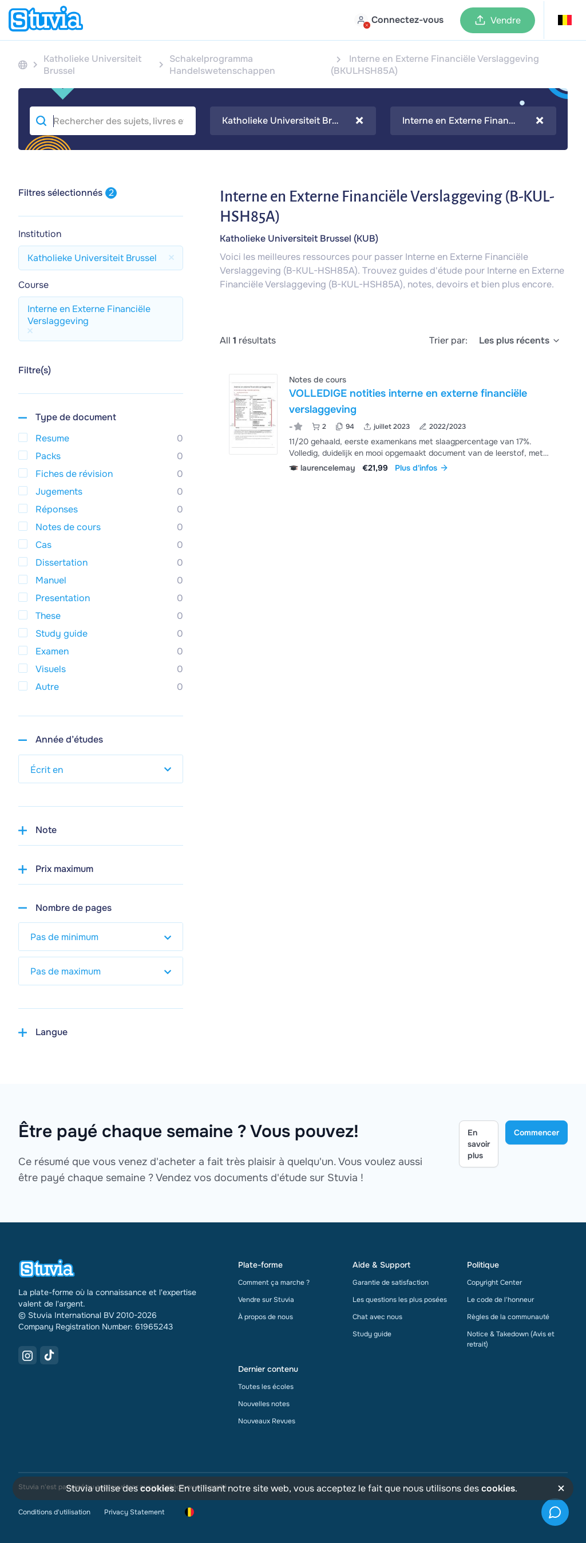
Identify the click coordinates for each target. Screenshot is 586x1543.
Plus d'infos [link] (422, 468)
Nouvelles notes (264, 1403)
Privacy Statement (134, 1512)
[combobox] (293, 120)
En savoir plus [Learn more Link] (479, 1144)
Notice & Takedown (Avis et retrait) (511, 1339)
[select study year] (101, 769)
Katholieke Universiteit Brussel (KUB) (299, 238)
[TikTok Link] (49, 1355)
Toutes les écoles (266, 1386)
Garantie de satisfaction (391, 1282)
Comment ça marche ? (274, 1282)
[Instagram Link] (27, 1355)
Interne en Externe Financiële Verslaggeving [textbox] (473, 121)
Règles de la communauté (508, 1316)
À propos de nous (265, 1316)
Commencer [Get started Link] (536, 1132)
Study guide (372, 1334)
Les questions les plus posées (400, 1299)
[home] (46, 20)
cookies (157, 1488)
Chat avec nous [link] (377, 1316)
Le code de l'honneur (500, 1299)
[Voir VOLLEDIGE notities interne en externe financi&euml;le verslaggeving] (394, 422)
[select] (520, 340)
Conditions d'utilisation (54, 1512)
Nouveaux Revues (266, 1421)
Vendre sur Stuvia (266, 1299)
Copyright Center (494, 1282)
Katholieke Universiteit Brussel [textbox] (292, 121)
